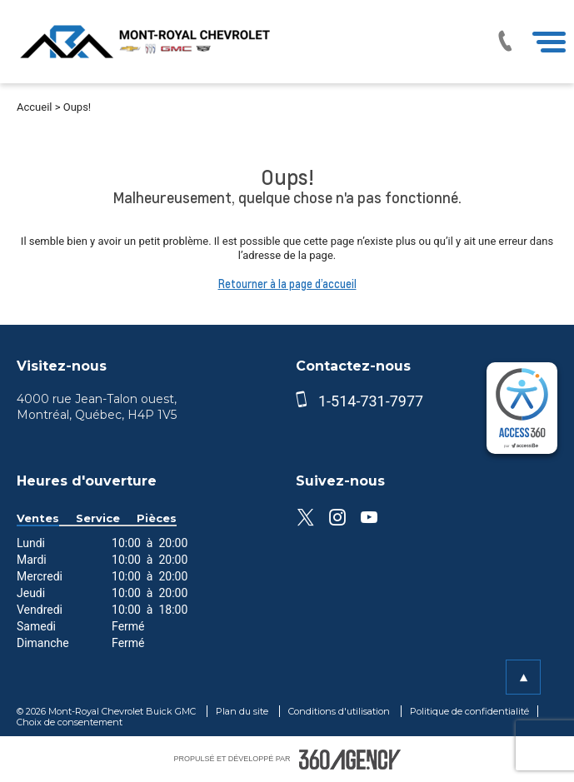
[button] (523, 677)
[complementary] (522, 408)
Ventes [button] (38, 518)
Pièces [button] (157, 518)
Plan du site (243, 711)
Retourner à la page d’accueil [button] (287, 284)
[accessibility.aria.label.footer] (350, 760)
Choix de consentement (69, 722)
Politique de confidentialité (469, 711)
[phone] (305, 401)
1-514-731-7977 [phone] (370, 401)
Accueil (34, 107)
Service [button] (98, 518)
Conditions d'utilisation (340, 711)
